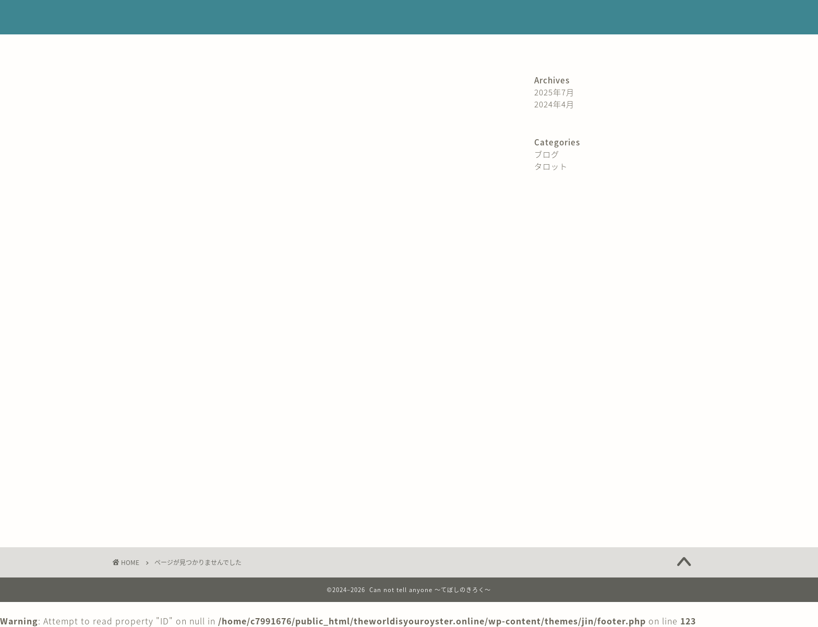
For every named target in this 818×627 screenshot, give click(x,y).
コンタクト (577, 47)
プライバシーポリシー (433, 47)
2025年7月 (554, 92)
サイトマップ (513, 47)
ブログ (151, 502)
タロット (155, 517)
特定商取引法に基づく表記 (332, 47)
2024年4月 (554, 104)
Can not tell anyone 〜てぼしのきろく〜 (409, 18)
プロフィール (245, 47)
